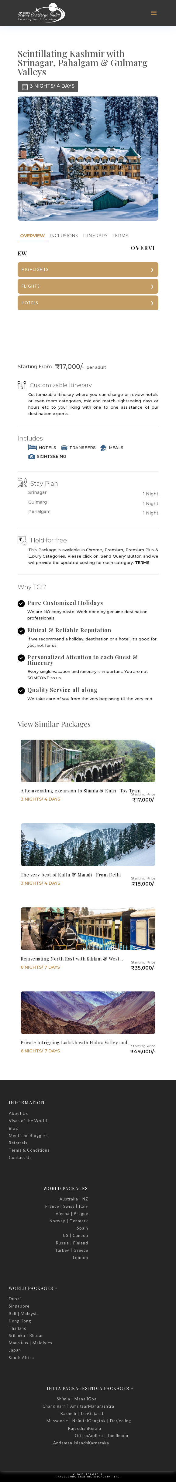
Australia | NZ (74, 1199)
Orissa (81, 1435)
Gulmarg (37, 502)
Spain (82, 1228)
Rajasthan (78, 1428)
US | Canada (75, 1235)
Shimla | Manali (72, 1398)
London (80, 1257)
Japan (15, 1350)
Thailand (18, 1328)
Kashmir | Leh (74, 1413)
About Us (18, 1113)
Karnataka (98, 1442)
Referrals (18, 1142)
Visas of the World (28, 1120)
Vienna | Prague (72, 1213)
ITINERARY (95, 235)
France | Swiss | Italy (66, 1206)
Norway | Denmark (69, 1220)
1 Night (150, 494)
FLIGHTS (31, 286)
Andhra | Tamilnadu (108, 1435)
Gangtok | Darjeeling (109, 1420)
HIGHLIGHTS (35, 269)
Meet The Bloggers (28, 1135)
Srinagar (37, 492)
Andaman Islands (70, 1442)
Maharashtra (101, 1406)
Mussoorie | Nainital (67, 1420)
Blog (13, 1128)
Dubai (15, 1298)
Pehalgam (39, 511)
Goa (92, 1398)
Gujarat (96, 1413)
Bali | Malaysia (24, 1313)
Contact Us (20, 1157)
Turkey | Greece (71, 1250)
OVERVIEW (32, 235)
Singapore (19, 1306)
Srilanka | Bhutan (26, 1335)
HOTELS (30, 302)
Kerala (94, 1428)
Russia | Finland (72, 1243)
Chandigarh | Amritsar (65, 1406)
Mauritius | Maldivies (30, 1342)
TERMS (120, 235)
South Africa (21, 1357)
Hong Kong (20, 1320)
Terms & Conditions (29, 1150)
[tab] (32, 236)
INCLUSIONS (64, 235)
